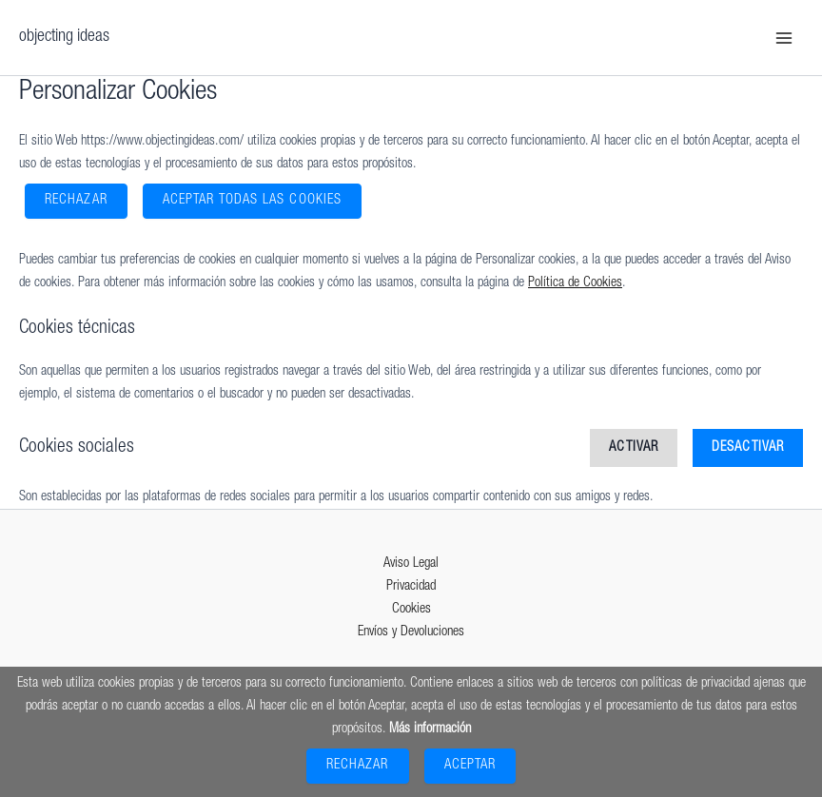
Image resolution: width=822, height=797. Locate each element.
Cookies (411, 609)
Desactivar (748, 448)
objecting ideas (64, 37)
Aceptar (470, 765)
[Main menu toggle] (784, 37)
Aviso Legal (411, 564)
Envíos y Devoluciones (411, 632)
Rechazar (76, 200)
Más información (430, 729)
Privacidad (411, 586)
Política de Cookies (575, 283)
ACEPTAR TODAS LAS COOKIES (252, 200)
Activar (633, 448)
